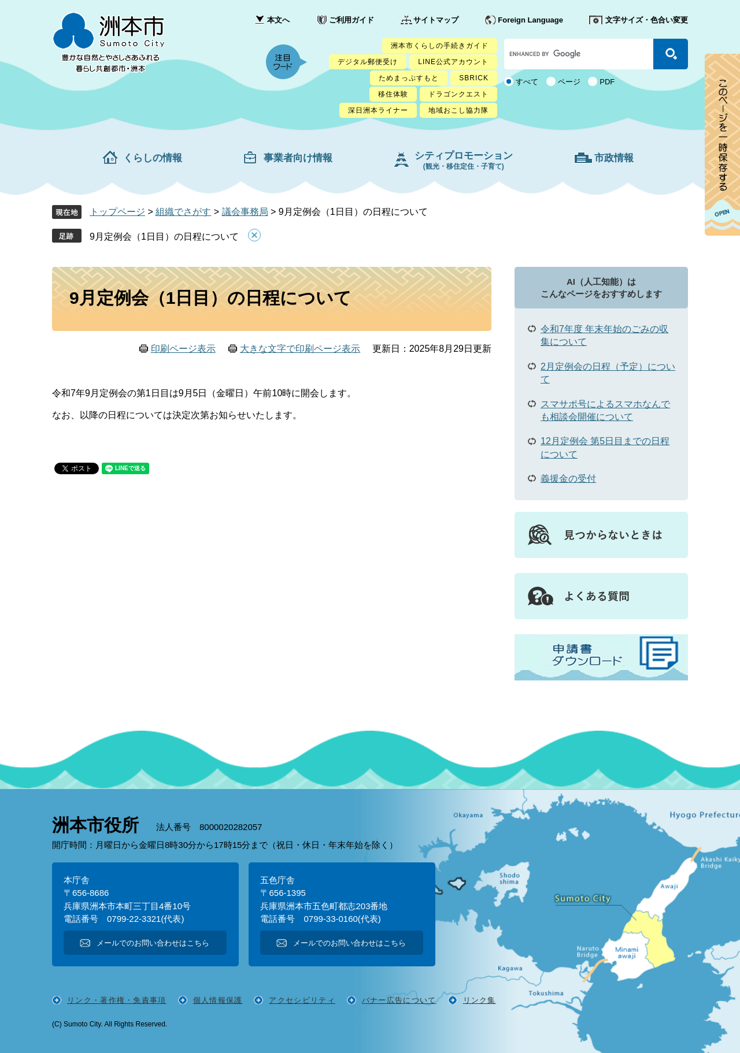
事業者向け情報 (298, 157)
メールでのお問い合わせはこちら (153, 943)
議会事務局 (245, 212)
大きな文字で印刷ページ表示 (300, 349)
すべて (527, 81)
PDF (607, 81)
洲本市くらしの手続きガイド (440, 46)
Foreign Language (530, 20)
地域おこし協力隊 (458, 110)
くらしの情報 (152, 157)
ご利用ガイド (351, 20)
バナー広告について (399, 1000)
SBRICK (474, 78)
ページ (569, 81)
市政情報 (614, 157)
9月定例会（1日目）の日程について (164, 236)
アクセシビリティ (302, 1000)
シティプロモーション (464, 160)
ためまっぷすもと (409, 78)
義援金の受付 (568, 478)
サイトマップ (435, 20)
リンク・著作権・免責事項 (116, 1000)
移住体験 (393, 94)
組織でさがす (183, 212)
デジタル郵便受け (368, 62)
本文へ (278, 20)
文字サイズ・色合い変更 (646, 20)
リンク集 (479, 1000)
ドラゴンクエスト (458, 94)
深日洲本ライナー (378, 110)
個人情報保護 (218, 1000)
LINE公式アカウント (453, 62)
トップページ (117, 212)
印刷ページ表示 (183, 349)
